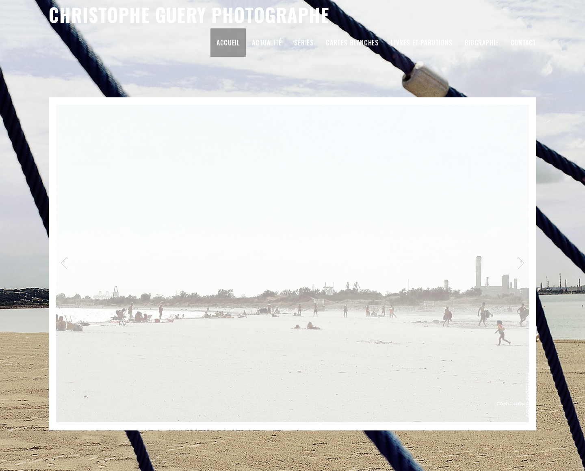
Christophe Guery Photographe (189, 14)
